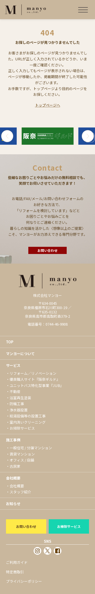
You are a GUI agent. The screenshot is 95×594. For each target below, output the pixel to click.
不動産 (15, 391)
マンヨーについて (20, 353)
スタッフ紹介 (20, 491)
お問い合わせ (47, 250)
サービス (13, 365)
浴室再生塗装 (20, 397)
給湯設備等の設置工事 (28, 415)
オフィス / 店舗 (22, 459)
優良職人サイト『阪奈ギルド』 (35, 379)
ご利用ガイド (17, 562)
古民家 (15, 466)
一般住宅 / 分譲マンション (31, 447)
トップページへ (47, 105)
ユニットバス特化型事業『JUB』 (37, 385)
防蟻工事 (17, 403)
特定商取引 (15, 571)
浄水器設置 (19, 409)
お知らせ (13, 503)
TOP (9, 341)
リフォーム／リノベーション (33, 373)
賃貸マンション (22, 453)
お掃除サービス (22, 428)
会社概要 (13, 477)
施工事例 (13, 439)
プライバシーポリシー (24, 581)
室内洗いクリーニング (28, 422)
